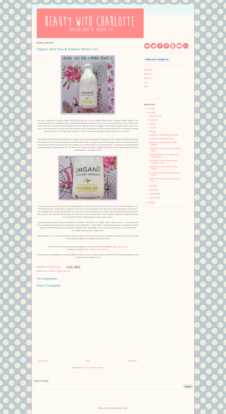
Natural (46, 271)
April (151, 186)
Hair (145, 83)
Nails (146, 87)
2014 (149, 203)
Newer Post (43, 361)
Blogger (125, 408)
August (152, 120)
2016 (149, 109)
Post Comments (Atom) (93, 368)
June (151, 128)
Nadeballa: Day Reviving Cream (161, 139)
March (152, 190)
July (151, 124)
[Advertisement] (159, 227)
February (153, 194)
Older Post (132, 361)
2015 (149, 113)
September (154, 116)
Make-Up (148, 74)
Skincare (66, 271)
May (151, 132)
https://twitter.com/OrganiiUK (96, 249)
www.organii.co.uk (120, 247)
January (152, 198)
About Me (148, 70)
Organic (53, 271)
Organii (59, 271)
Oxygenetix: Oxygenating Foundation (164, 135)
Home (88, 361)
